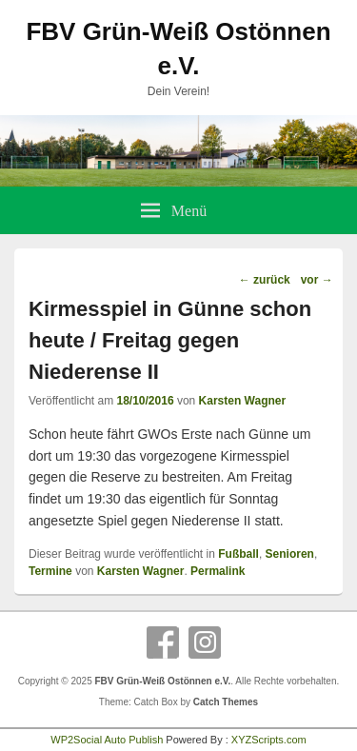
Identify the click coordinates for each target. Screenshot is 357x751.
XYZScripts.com (269, 739)
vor (317, 280)
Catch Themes (225, 702)
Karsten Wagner (243, 400)
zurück (264, 280)
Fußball (238, 554)
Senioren (290, 554)
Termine (50, 571)
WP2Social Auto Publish (106, 739)
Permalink (217, 571)
